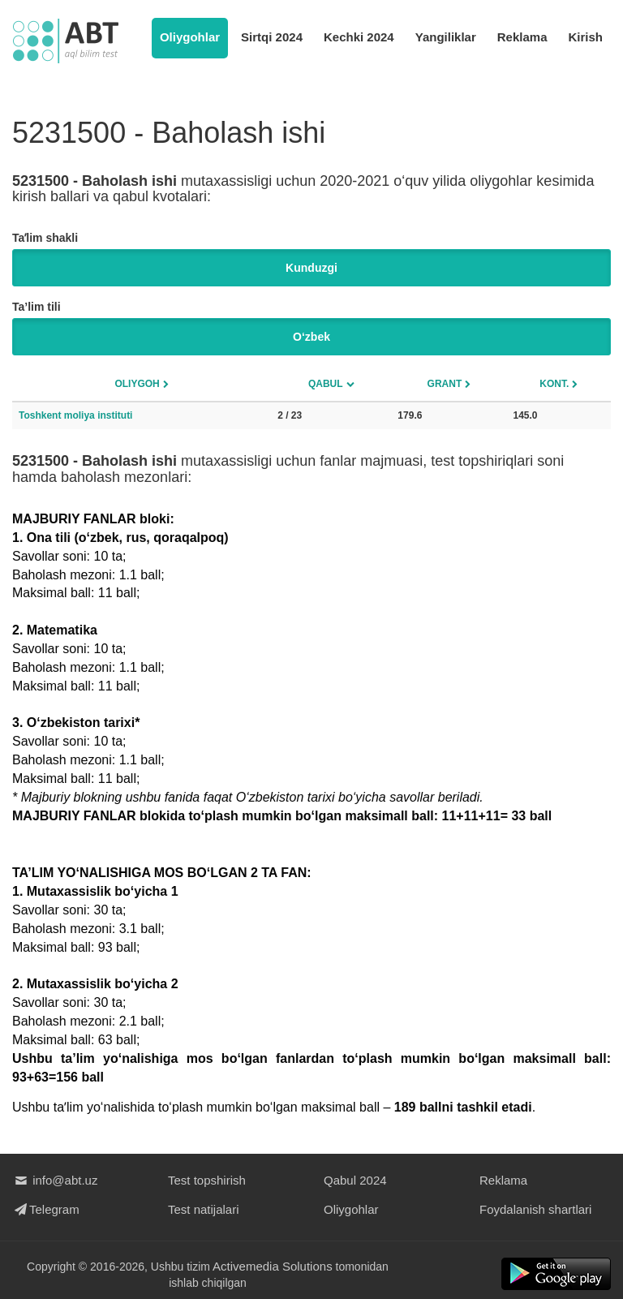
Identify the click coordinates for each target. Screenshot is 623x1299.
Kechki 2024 (359, 37)
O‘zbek (311, 336)
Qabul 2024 (355, 1180)
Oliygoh (136, 383)
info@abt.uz (54, 1180)
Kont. (554, 383)
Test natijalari (203, 1209)
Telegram (45, 1209)
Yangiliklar (445, 37)
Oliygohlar (190, 37)
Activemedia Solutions (273, 1266)
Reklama (522, 37)
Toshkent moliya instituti (75, 415)
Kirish (585, 37)
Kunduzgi (311, 267)
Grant (445, 383)
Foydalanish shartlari (535, 1209)
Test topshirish (207, 1180)
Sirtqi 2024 (272, 37)
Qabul (325, 383)
